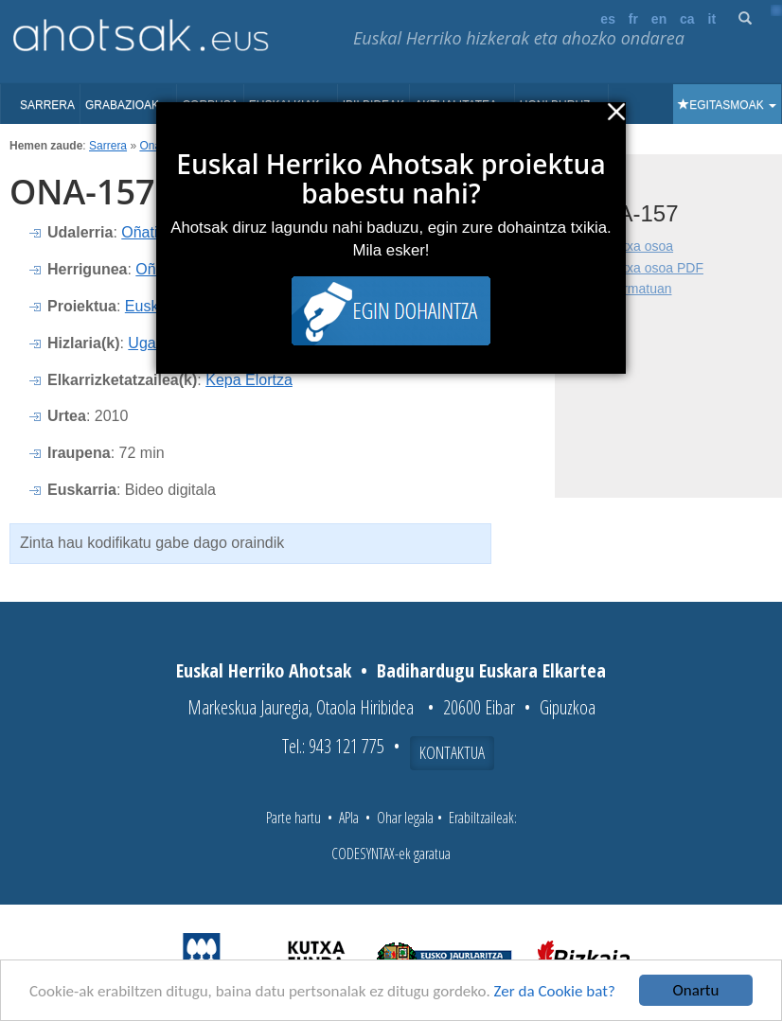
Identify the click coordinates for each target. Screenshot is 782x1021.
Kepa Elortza (249, 380)
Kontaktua (452, 752)
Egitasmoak (727, 105)
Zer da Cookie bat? (554, 992)
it (712, 18)
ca (687, 18)
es (607, 18)
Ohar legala (405, 817)
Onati (153, 145)
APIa (349, 817)
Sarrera (47, 105)
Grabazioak (128, 105)
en (658, 18)
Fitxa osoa (642, 246)
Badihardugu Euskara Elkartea (491, 670)
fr (633, 18)
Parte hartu (293, 817)
